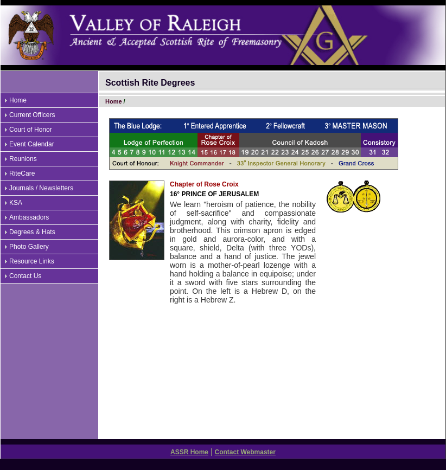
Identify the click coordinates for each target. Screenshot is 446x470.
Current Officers (32, 115)
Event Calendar (31, 144)
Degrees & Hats (32, 232)
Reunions (23, 159)
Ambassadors (29, 217)
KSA (15, 203)
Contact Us (25, 276)
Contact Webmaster (244, 452)
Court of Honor (30, 129)
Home (18, 100)
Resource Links (31, 261)
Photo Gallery (29, 246)
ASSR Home (189, 452)
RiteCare (22, 173)
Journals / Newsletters (41, 188)
